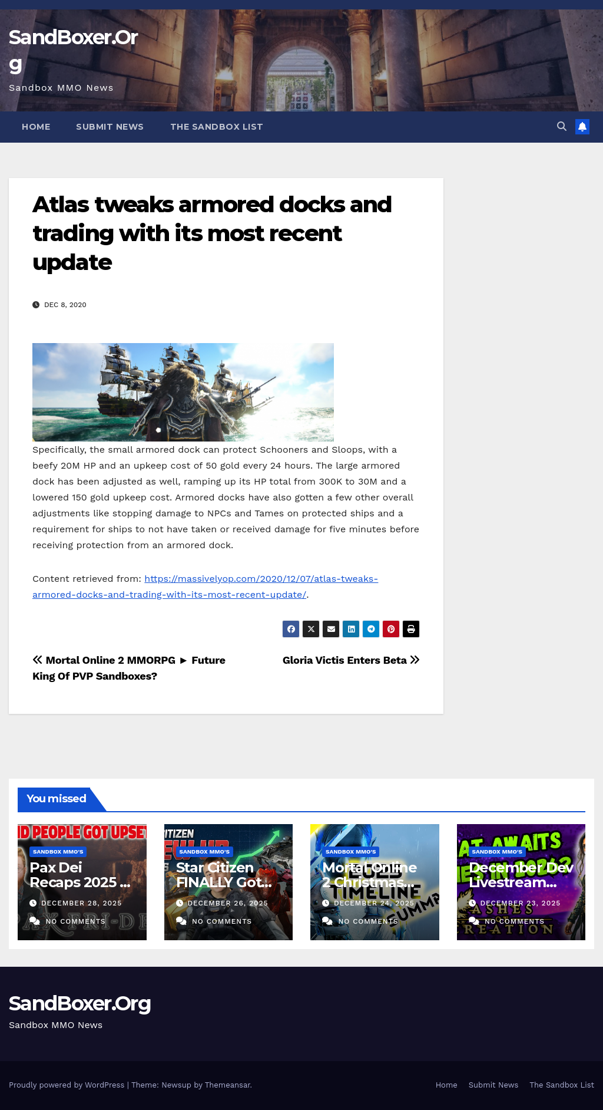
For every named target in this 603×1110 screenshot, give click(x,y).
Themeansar (227, 1085)
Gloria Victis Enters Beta (351, 660)
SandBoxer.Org (80, 1003)
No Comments (75, 921)
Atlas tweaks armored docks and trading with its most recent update (212, 233)
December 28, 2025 (81, 903)
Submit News (110, 126)
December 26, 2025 (227, 903)
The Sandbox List (217, 126)
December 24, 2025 (374, 903)
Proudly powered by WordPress (68, 1085)
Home (36, 126)
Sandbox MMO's (58, 851)
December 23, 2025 (520, 903)
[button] (561, 126)
